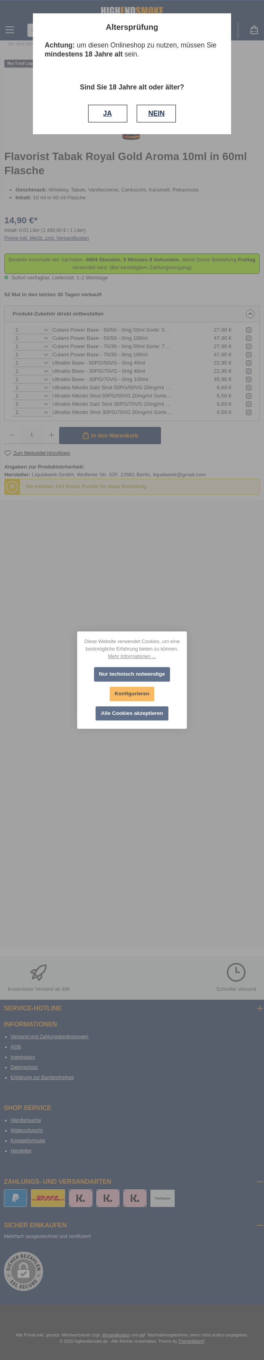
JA (107, 113)
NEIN (156, 113)
